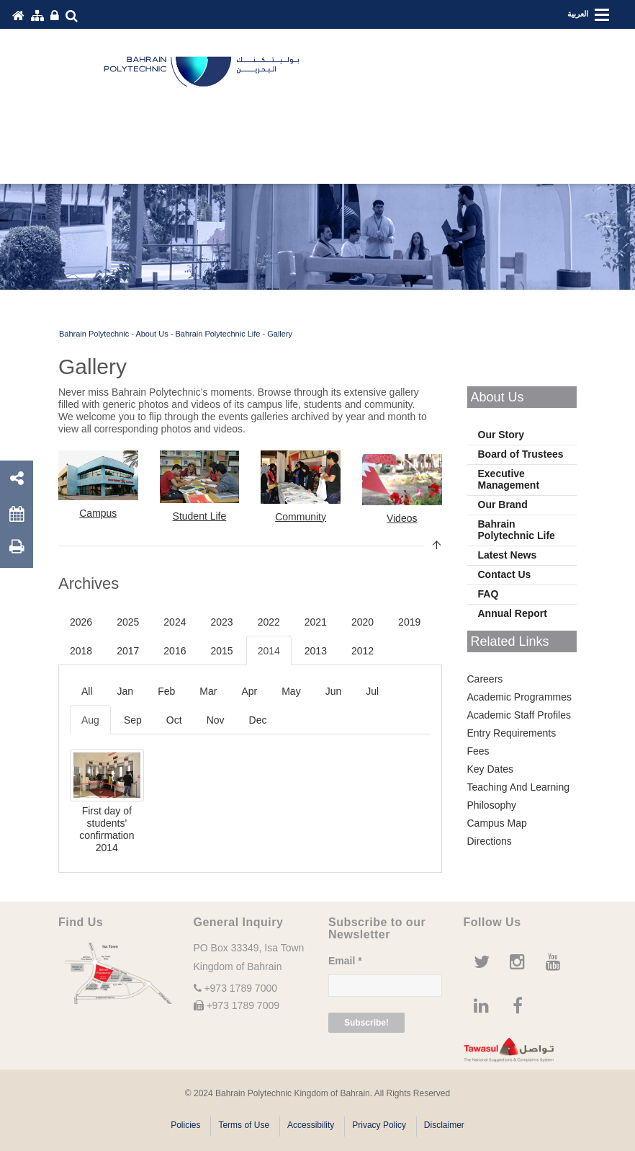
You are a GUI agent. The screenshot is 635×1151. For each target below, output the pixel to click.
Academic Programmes (519, 697)
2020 (362, 622)
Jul (372, 691)
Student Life (200, 516)
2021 (316, 622)
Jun (333, 691)
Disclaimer (444, 1125)
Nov (216, 720)
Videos (402, 518)
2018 (81, 651)
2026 (81, 622)
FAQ (488, 594)
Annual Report (512, 613)
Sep (133, 720)
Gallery (279, 333)
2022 (269, 622)
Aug (90, 720)
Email (345, 960)
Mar (208, 691)
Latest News (507, 555)
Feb (166, 691)
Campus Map (497, 823)
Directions (489, 841)
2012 (362, 651)
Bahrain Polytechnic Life (217, 333)
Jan (125, 691)
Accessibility (310, 1125)
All (87, 691)
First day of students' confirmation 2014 (106, 829)
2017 (128, 651)
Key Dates (490, 769)
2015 (221, 651)
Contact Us (504, 574)
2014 (269, 651)
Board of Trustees (521, 454)
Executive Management (509, 479)
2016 (174, 651)
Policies (185, 1125)
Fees (478, 751)
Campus (98, 513)
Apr (249, 691)
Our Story (501, 434)
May (291, 691)
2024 (174, 622)
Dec (258, 720)
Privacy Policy (379, 1125)
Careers (485, 679)
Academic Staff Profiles (519, 715)
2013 (316, 651)
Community (300, 517)
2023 (221, 622)
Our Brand (503, 504)
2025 (128, 622)
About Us (151, 333)
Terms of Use (243, 1125)
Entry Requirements (512, 733)
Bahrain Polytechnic (94, 333)
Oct (174, 720)
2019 (409, 622)
